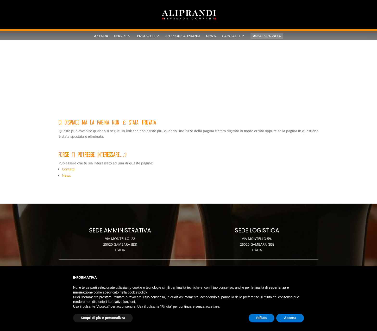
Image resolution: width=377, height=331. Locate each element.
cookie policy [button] (137, 292)
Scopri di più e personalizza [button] (103, 318)
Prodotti (146, 35)
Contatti (231, 35)
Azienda (101, 35)
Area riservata (267, 35)
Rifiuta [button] (261, 318)
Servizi (120, 35)
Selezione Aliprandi (182, 35)
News (211, 35)
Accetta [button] (290, 318)
